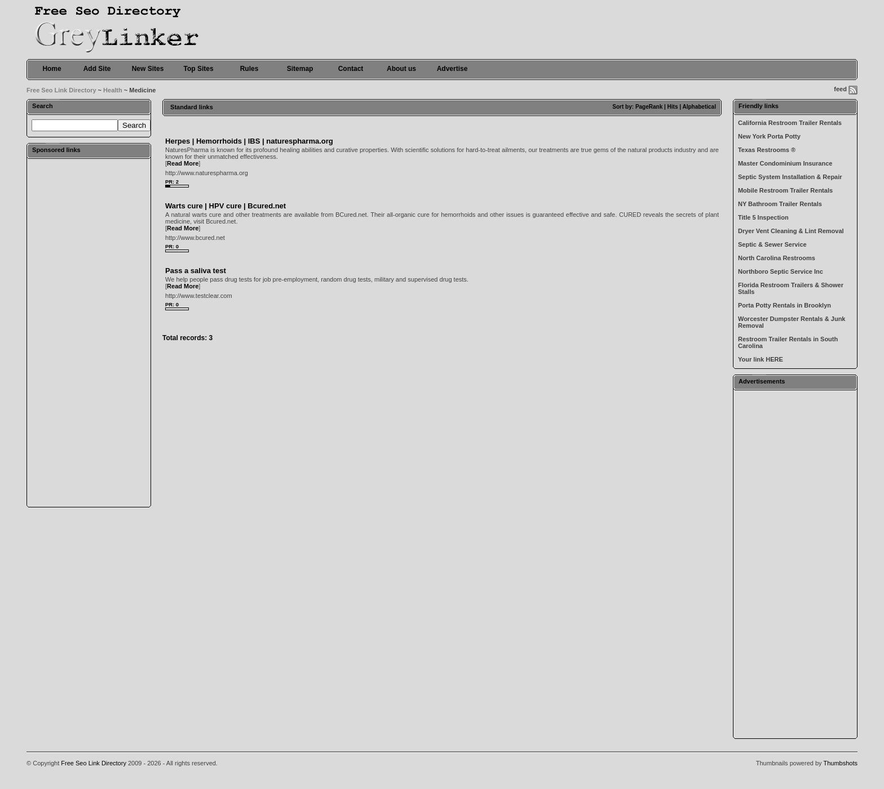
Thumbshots (840, 763)
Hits (673, 107)
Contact (351, 69)
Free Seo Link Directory (61, 90)
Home (51, 69)
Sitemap (300, 69)
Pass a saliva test (195, 270)
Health (112, 90)
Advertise (452, 69)
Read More (182, 163)
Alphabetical (698, 107)
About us (401, 69)
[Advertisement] (89, 332)
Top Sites (198, 69)
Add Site (97, 69)
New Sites (148, 69)
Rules (249, 69)
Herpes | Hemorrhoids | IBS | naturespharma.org (249, 141)
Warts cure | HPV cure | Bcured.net (225, 206)
